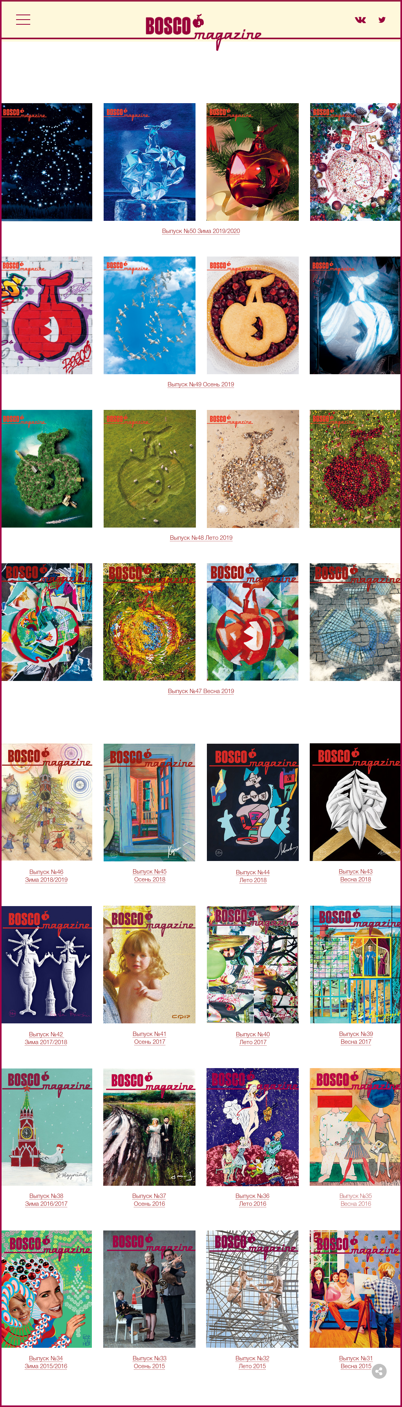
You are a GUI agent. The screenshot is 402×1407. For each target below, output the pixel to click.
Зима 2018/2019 (46, 880)
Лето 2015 (252, 1366)
